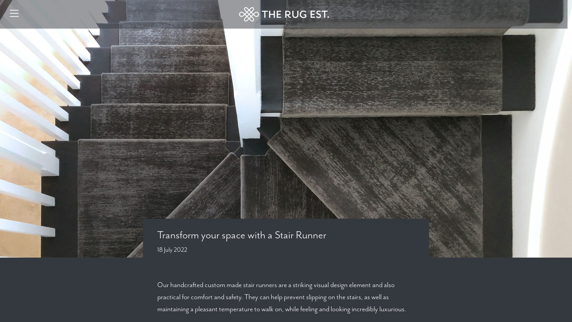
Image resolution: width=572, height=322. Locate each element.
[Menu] (14, 14)
